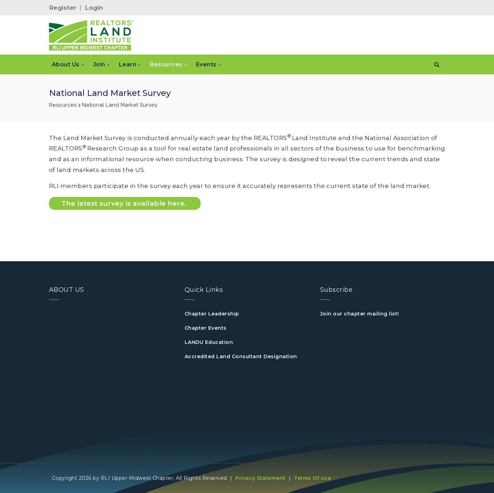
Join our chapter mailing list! (359, 314)
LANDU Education (209, 342)
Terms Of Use (312, 478)
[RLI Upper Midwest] (91, 35)
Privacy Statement (260, 478)
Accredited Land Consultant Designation (241, 356)
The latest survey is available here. (125, 203)
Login (94, 7)
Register (62, 7)
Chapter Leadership (212, 314)
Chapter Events (206, 328)
